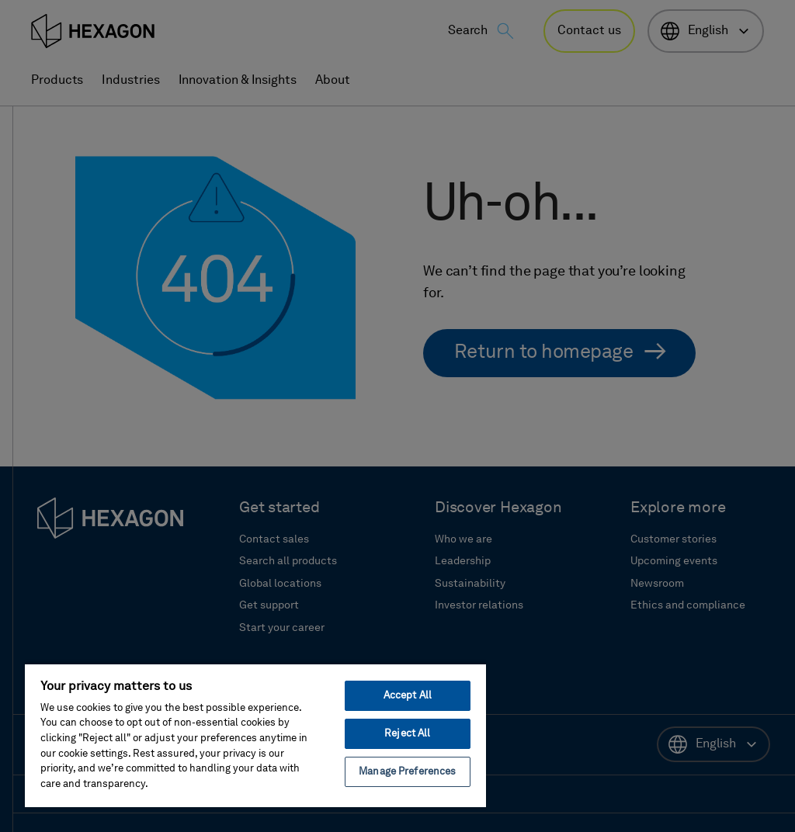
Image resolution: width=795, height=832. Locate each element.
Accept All (408, 696)
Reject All (407, 734)
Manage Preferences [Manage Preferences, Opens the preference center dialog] (407, 772)
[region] (255, 735)
